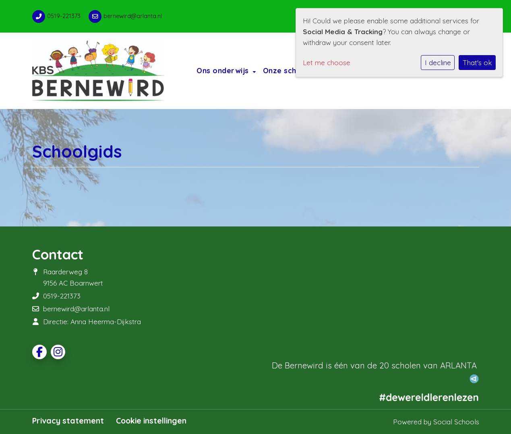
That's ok (477, 62)
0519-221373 (64, 16)
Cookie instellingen (151, 421)
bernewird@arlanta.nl (132, 16)
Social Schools (456, 422)
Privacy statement (68, 421)
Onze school (286, 70)
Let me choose (326, 62)
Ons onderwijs (224, 70)
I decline (438, 62)
